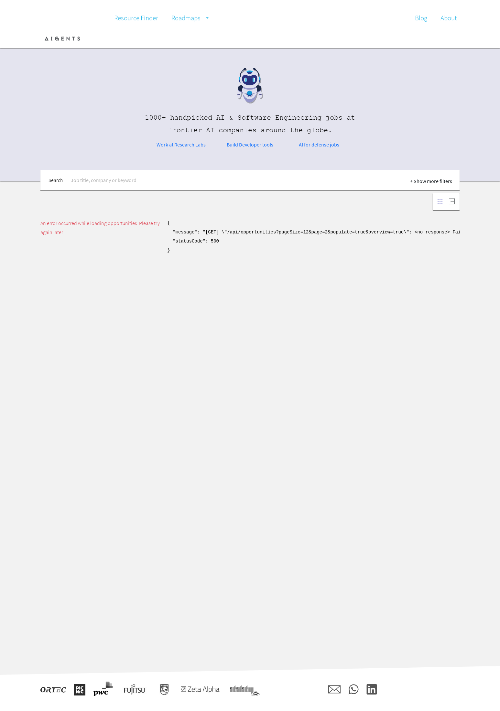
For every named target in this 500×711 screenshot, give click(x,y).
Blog (421, 18)
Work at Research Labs (181, 144)
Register (447, 38)
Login (424, 38)
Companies (157, 38)
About (448, 18)
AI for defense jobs (319, 144)
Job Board (126, 38)
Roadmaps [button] (186, 18)
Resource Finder (136, 18)
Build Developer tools (250, 144)
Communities (193, 38)
